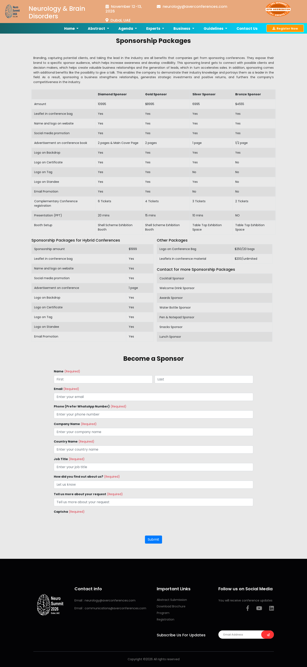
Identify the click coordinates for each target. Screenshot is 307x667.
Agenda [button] (126, 28)
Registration (165, 619)
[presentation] (86, 524)
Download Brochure (171, 606)
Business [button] (182, 28)
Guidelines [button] (214, 28)
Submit (153, 539)
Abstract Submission (172, 600)
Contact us (247, 28)
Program (163, 613)
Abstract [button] (97, 28)
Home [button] (70, 28)
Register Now (285, 28)
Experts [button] (153, 28)
